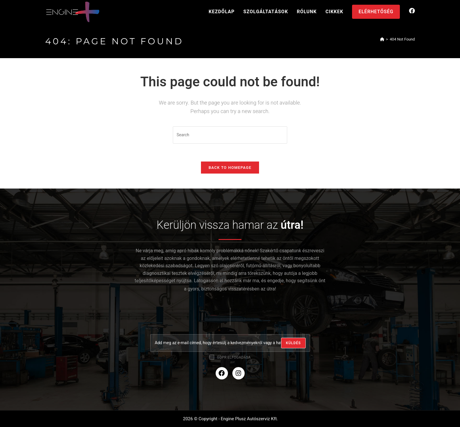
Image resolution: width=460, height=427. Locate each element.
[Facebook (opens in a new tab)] (412, 11)
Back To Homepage (230, 167)
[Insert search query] (230, 135)
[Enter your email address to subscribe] (230, 343)
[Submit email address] (293, 343)
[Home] (382, 39)
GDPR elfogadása (230, 357)
